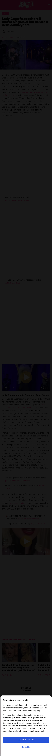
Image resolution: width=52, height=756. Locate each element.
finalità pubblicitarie (28, 728)
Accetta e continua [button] (25, 740)
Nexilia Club (26, 747)
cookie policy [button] (34, 710)
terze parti (40, 715)
